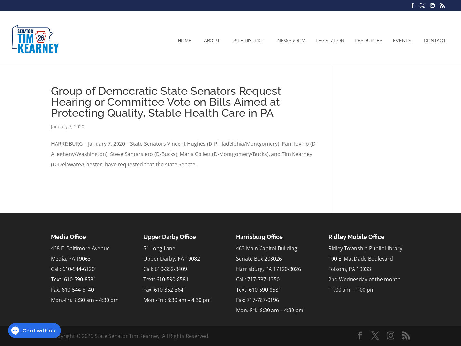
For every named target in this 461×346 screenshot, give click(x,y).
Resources (369, 40)
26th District (248, 40)
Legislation (330, 40)
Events (402, 40)
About (212, 40)
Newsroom (291, 40)
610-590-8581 (80, 279)
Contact (435, 40)
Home (184, 40)
